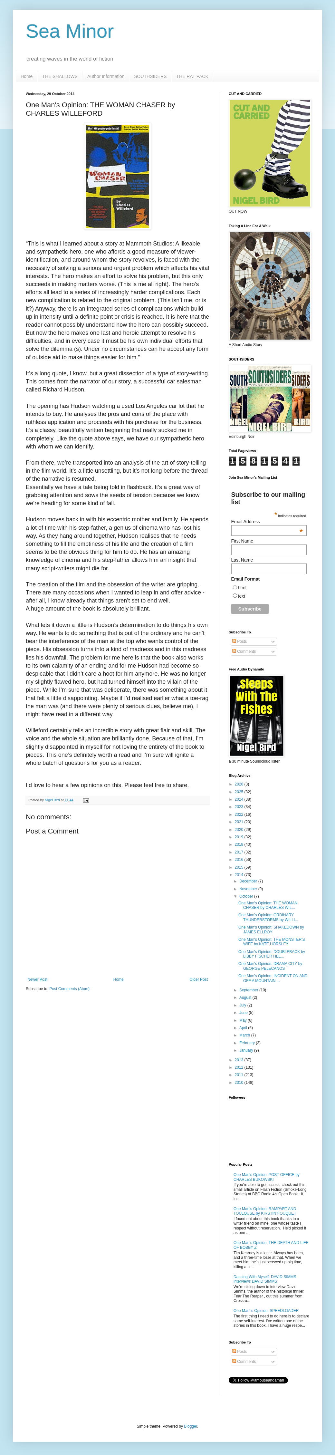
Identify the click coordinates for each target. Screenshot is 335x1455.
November (248, 889)
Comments (244, 651)
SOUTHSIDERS (150, 76)
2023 (239, 807)
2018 (239, 844)
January (246, 1050)
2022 (239, 814)
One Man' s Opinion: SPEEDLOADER (266, 1310)
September (249, 990)
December (248, 881)
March (245, 1035)
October (246, 896)
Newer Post (37, 979)
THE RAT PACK (192, 76)
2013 (239, 1060)
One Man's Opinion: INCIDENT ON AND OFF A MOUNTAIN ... (273, 978)
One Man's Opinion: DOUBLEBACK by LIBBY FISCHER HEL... (271, 954)
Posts (239, 641)
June (244, 1012)
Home (27, 76)
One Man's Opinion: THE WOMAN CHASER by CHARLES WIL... (267, 905)
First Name (242, 541)
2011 (239, 1075)
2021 (239, 822)
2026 (239, 784)
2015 (239, 867)
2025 (239, 792)
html (242, 587)
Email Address (267, 521)
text (241, 596)
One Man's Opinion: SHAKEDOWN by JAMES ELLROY (271, 929)
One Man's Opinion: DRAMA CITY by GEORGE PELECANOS (270, 965)
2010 (239, 1082)
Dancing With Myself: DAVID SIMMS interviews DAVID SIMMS (265, 1279)
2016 (239, 859)
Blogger (190, 1426)
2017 (239, 852)
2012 (239, 1067)
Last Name (242, 560)
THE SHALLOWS (60, 76)
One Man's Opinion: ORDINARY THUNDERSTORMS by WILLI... (268, 917)
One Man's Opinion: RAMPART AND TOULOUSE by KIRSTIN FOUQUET (265, 1211)
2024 (239, 799)
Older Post (198, 979)
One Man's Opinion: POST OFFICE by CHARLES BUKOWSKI (267, 1176)
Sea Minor (70, 31)
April (243, 1028)
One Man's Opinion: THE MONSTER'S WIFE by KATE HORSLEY (271, 941)
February (247, 1043)
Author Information (105, 76)
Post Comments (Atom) (69, 989)
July (243, 1005)
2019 (239, 837)
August (246, 997)
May (243, 1020)
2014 (239, 874)
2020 (239, 829)
